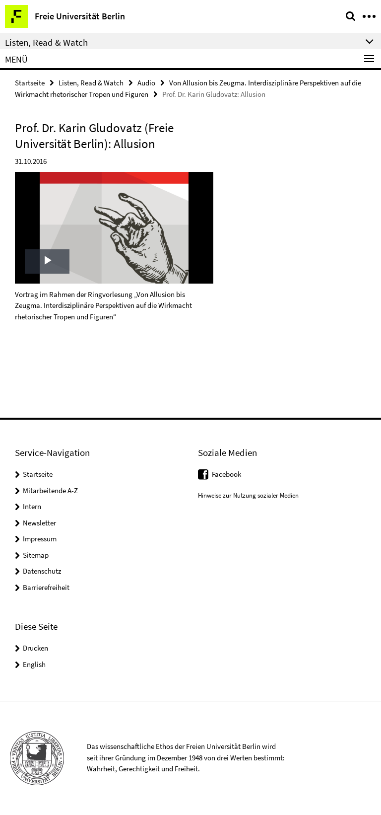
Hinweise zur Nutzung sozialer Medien (248, 495)
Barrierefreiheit (46, 587)
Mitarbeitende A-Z (50, 490)
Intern (32, 506)
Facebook (226, 474)
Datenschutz (42, 571)
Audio (146, 82)
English (34, 664)
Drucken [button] (35, 648)
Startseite (30, 82)
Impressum (40, 538)
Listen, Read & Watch (91, 82)
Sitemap (36, 555)
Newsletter (39, 522)
